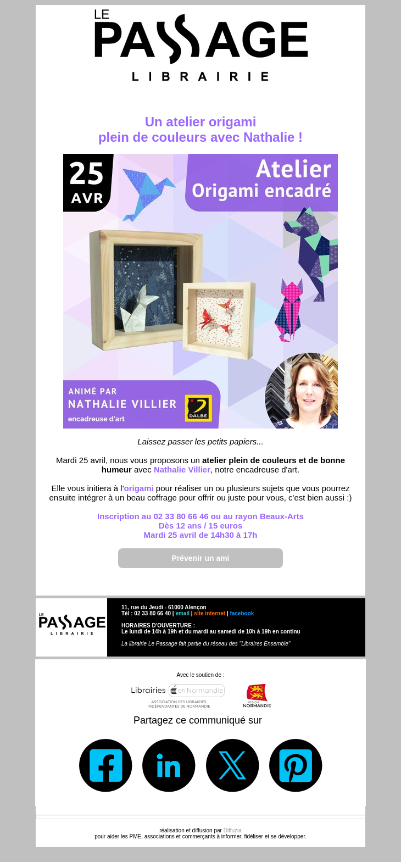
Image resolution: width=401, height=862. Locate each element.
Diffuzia (233, 830)
